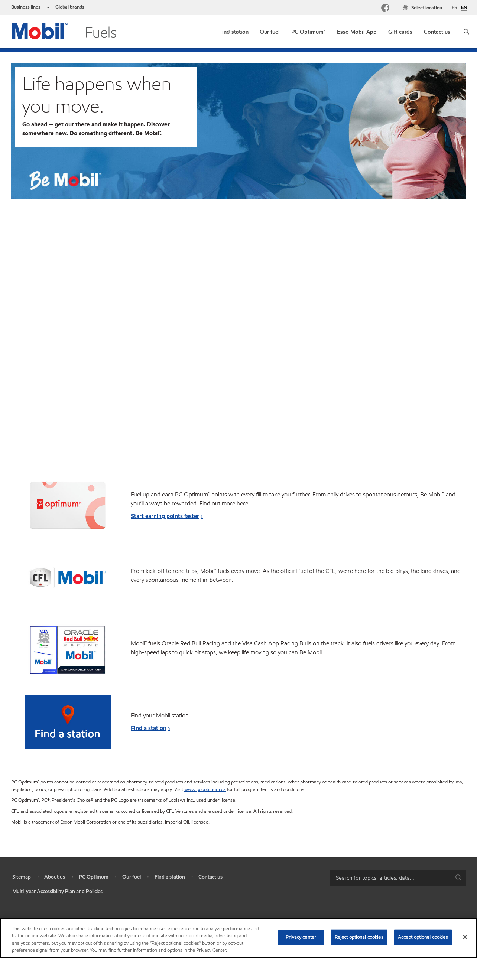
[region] (238, 938)
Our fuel (131, 876)
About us (54, 876)
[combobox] (398, 878)
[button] (466, 31)
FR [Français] (454, 7)
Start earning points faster (165, 516)
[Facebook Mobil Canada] (386, 9)
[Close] (465, 937)
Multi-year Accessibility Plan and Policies (57, 891)
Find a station (148, 728)
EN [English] (464, 8)
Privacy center (301, 937)
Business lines (25, 7)
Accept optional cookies (423, 937)
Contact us (210, 876)
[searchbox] (390, 878)
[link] (234, 30)
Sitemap (21, 876)
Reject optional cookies (359, 937)
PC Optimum (93, 876)
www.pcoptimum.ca (205, 789)
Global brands (69, 7)
